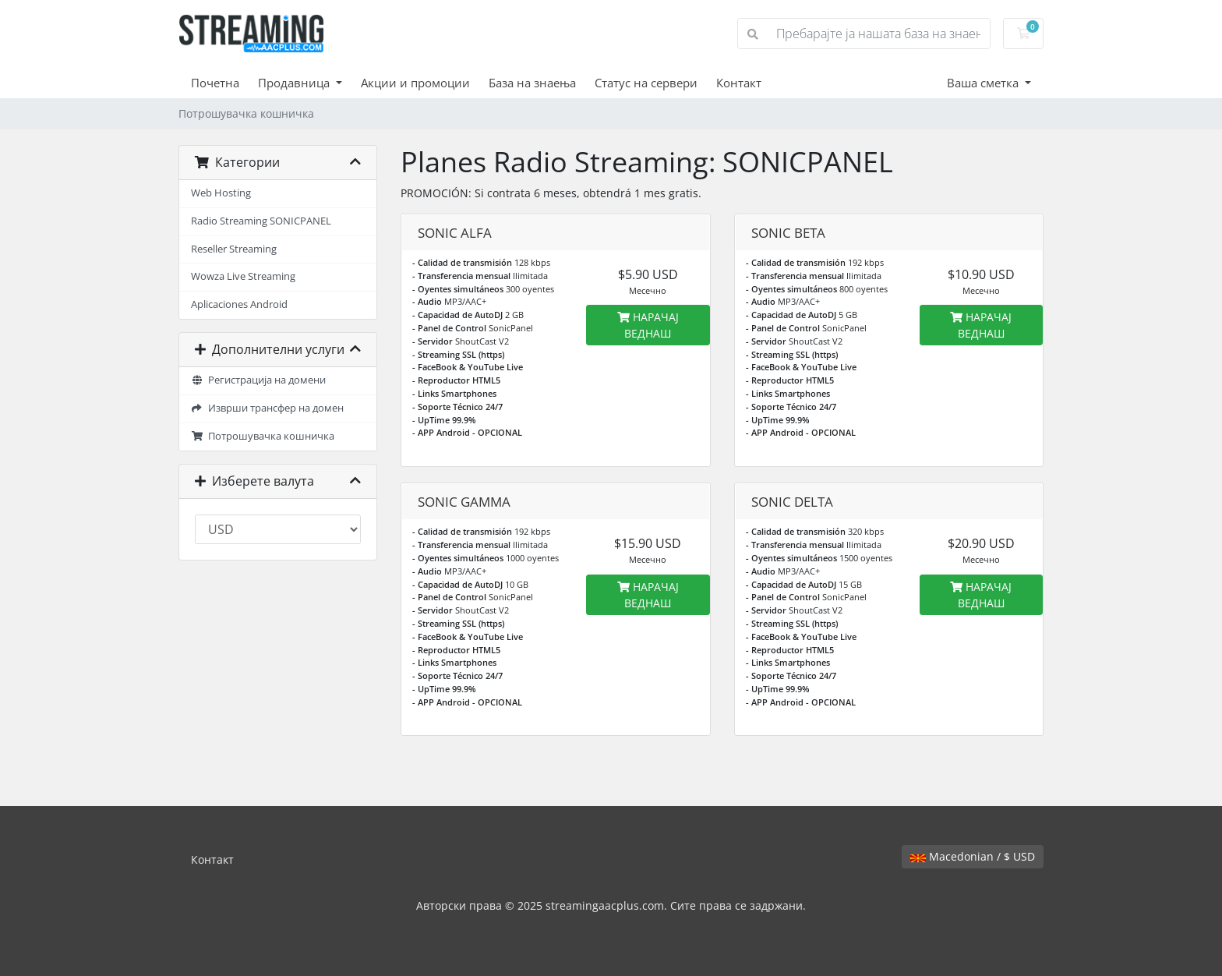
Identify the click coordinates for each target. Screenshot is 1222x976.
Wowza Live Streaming (243, 276)
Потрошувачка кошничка (262, 436)
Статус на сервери (646, 82)
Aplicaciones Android (239, 304)
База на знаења (532, 82)
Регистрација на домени (258, 380)
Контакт (738, 82)
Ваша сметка (984, 82)
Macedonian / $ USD (972, 856)
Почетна (215, 82)
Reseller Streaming (234, 249)
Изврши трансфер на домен (267, 408)
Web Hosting (221, 193)
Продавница (295, 82)
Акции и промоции (415, 82)
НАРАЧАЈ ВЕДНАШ (648, 325)
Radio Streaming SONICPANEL (261, 221)
